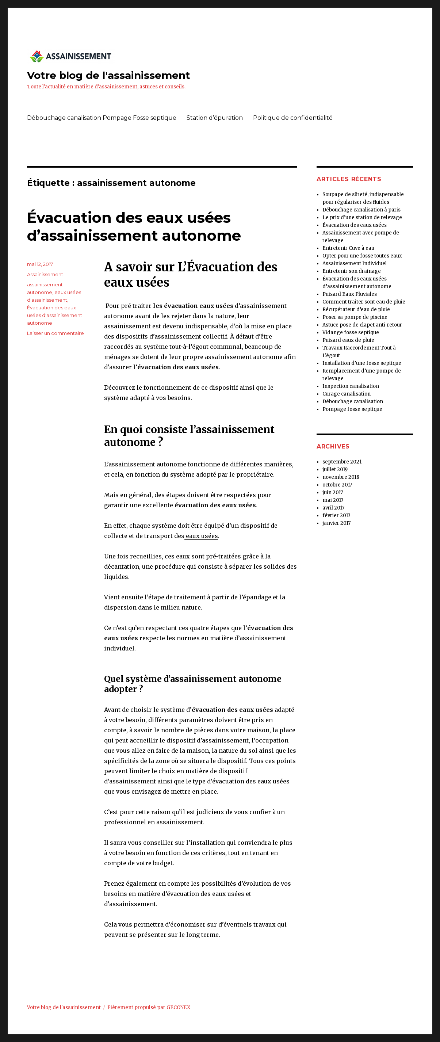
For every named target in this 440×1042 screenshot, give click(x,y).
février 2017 (336, 515)
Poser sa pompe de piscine (354, 317)
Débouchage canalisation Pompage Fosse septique (101, 117)
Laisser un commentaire (55, 333)
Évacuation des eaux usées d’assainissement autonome (134, 226)
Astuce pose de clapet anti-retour (362, 325)
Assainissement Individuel (354, 263)
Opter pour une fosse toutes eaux (362, 256)
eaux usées (201, 535)
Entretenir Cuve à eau (348, 248)
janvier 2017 (336, 523)
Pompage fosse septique (352, 409)
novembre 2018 (340, 477)
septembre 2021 (341, 462)
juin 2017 (332, 492)
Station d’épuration (215, 117)
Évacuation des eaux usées (354, 225)
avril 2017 (333, 508)
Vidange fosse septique (350, 332)
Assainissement (45, 274)
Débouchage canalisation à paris (361, 210)
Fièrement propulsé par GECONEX (148, 1007)
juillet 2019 (335, 469)
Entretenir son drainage (351, 271)
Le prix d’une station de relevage (362, 217)
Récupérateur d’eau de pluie (356, 309)
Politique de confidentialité (293, 117)
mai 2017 (332, 500)
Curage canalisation (346, 394)
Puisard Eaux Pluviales (349, 294)
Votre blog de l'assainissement (108, 75)
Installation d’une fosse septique (361, 363)
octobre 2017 (337, 485)
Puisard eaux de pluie (348, 340)
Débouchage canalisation (352, 401)
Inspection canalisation (350, 386)
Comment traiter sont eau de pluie (363, 302)
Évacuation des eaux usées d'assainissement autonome (54, 315)
